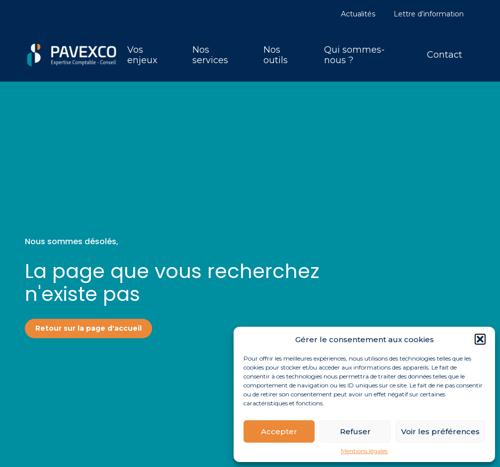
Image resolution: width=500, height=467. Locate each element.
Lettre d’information (429, 13)
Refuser (355, 431)
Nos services (210, 55)
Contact (444, 54)
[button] (480, 339)
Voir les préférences (440, 431)
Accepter (279, 431)
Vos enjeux (142, 55)
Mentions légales (364, 451)
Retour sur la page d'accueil (88, 328)
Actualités (358, 13)
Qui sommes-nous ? (354, 55)
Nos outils (275, 55)
